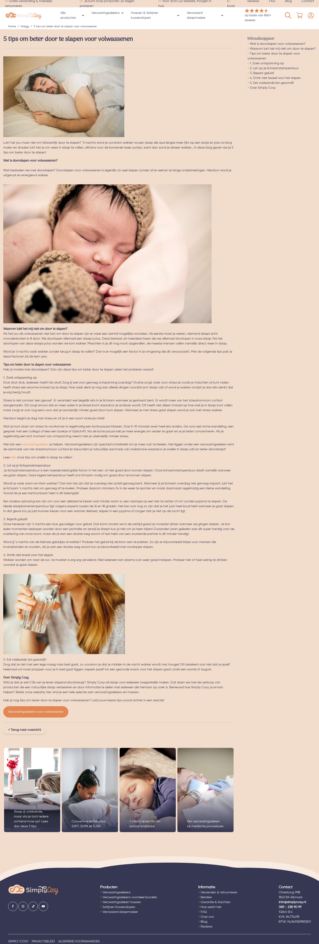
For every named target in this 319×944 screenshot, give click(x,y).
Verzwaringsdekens (106, 13)
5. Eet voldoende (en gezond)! (270, 83)
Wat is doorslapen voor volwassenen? (276, 44)
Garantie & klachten (214, 902)
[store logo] (23, 16)
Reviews (205, 926)
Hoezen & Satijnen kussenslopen (144, 15)
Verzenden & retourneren (217, 892)
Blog (202, 921)
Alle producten (68, 15)
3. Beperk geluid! (260, 73)
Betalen (205, 897)
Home (12, 26)
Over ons (206, 917)
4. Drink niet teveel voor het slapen (274, 78)
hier (13, 457)
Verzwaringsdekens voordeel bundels (128, 897)
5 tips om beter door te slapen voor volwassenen (65, 26)
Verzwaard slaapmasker (196, 15)
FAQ (202, 912)
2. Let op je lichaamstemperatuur (273, 68)
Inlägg (25, 26)
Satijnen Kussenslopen (117, 907)
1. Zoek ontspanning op (265, 63)
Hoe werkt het (209, 907)
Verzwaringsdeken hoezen (120, 902)
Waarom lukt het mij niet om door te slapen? (281, 48)
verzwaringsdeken (35, 444)
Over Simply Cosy (261, 88)
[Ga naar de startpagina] (33, 889)
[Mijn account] (288, 15)
